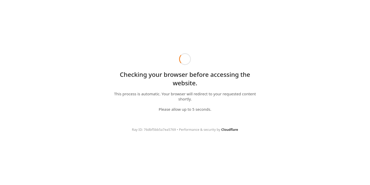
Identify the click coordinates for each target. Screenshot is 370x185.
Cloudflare (229, 129)
